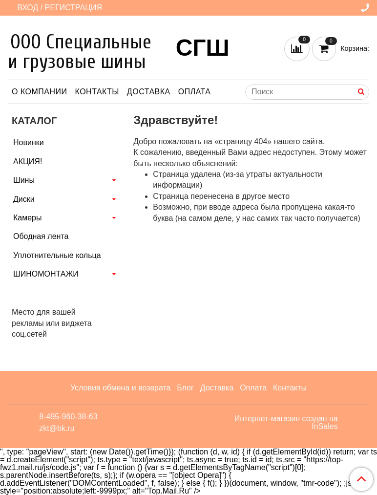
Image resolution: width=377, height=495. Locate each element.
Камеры (27, 218)
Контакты (97, 91)
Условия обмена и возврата (120, 388)
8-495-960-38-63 (68, 416)
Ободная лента (40, 236)
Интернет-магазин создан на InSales (286, 422)
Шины (24, 180)
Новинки (28, 142)
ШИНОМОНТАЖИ (46, 274)
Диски (24, 199)
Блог (185, 388)
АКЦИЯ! (27, 161)
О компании (39, 91)
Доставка (148, 91)
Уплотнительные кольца (57, 255)
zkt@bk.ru (56, 428)
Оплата (194, 91)
